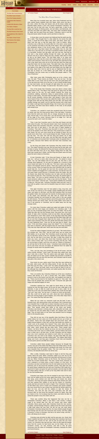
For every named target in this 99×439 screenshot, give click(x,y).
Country (64, 4)
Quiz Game (92, 1)
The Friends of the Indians (13, 40)
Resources (84, 1)
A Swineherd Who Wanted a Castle (14, 21)
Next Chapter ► (67, 13)
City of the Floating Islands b (14, 18)
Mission (38, 435)
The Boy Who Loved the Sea (14, 29)
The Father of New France (13, 37)
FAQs (43, 435)
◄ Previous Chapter (33, 13)
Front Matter (15, 11)
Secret (96, 4)
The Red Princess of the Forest (15, 31)
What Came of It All (12, 42)
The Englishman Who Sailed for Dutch (15, 34)
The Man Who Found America (14, 13)
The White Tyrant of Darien (13, 15)
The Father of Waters (12, 26)
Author (75, 4)
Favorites (90, 4)
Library (78, 1)
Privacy (55, 435)
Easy (79, 4)
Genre (69, 4)
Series (84, 4)
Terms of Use (49, 435)
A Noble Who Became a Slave (14, 24)
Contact (61, 435)
